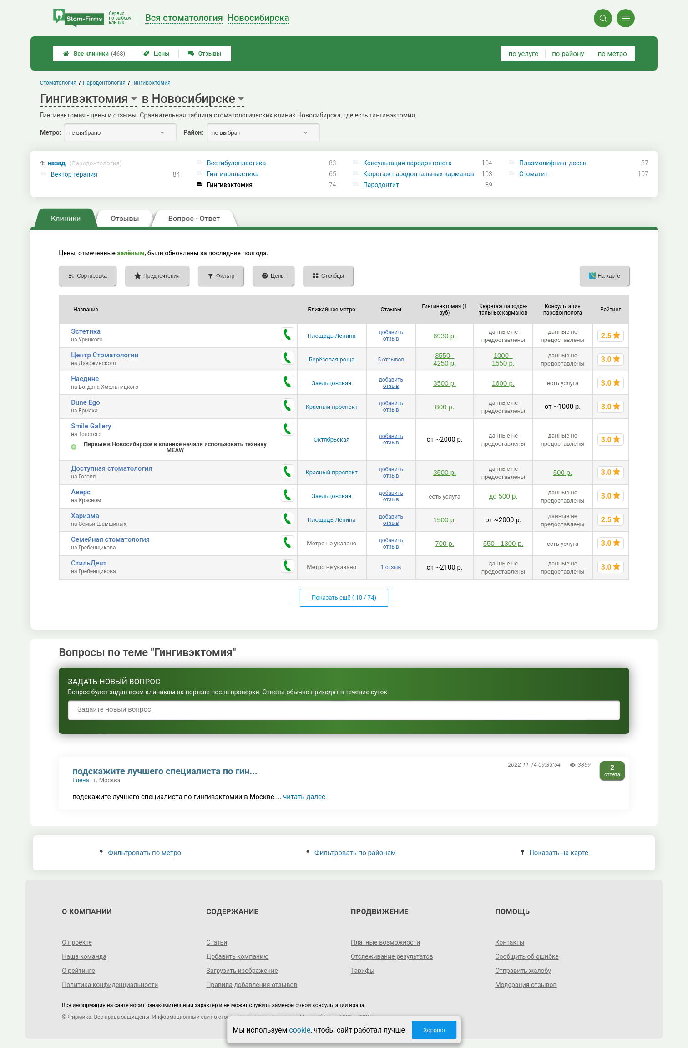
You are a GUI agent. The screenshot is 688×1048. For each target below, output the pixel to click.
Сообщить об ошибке (526, 956)
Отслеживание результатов (392, 956)
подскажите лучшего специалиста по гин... (165, 771)
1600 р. (503, 383)
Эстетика (86, 331)
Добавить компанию (238, 956)
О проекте (77, 942)
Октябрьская (331, 439)
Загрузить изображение (242, 970)
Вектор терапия (74, 174)
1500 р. (444, 520)
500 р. (562, 472)
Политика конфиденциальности (110, 984)
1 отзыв (391, 567)
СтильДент (88, 563)
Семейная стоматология (110, 539)
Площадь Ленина (332, 335)
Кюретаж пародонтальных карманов (418, 174)
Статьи (217, 942)
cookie (299, 1030)
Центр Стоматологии (104, 355)
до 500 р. (503, 496)
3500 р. (444, 383)
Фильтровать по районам (351, 853)
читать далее (304, 797)
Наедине (85, 379)
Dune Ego (85, 402)
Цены (156, 53)
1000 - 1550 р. (503, 359)
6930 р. (444, 336)
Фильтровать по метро (140, 853)
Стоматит (533, 174)
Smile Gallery (91, 426)
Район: (193, 132)
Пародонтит (381, 185)
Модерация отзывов (525, 984)
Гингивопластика (233, 174)
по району (568, 54)
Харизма (85, 516)
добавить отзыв (391, 335)
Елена (80, 780)
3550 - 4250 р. (444, 359)
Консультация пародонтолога (407, 163)
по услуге (524, 54)
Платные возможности (385, 942)
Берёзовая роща (331, 359)
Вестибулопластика (236, 163)
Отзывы (204, 53)
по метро (612, 54)
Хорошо (434, 1030)
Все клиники (94, 53)
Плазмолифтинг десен (553, 163)
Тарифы (362, 970)
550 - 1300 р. (503, 543)
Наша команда (84, 956)
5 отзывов (391, 359)
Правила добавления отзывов (252, 984)
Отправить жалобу (523, 970)
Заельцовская (331, 383)
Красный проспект (332, 406)
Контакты (509, 942)
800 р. (444, 407)
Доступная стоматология (111, 468)
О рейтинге (78, 970)
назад (85, 163)
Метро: (50, 132)
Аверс (81, 492)
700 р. (444, 543)
